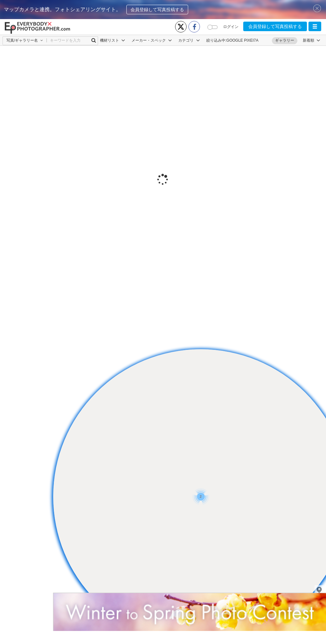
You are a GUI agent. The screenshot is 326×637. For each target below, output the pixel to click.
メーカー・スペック (151, 40)
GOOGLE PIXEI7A (242, 40)
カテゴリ (189, 40)
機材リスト (112, 40)
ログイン (230, 26)
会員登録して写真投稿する (157, 9)
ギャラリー (284, 40)
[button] (314, 26)
